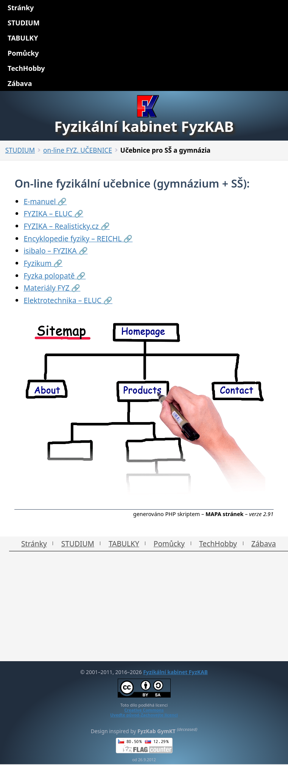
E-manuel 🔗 (45, 201)
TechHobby (218, 543)
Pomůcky (169, 543)
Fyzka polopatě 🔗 (54, 275)
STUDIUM (20, 150)
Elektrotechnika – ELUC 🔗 (67, 300)
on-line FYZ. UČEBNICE (77, 150)
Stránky (34, 543)
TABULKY (124, 543)
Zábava (263, 543)
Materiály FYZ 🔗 (51, 287)
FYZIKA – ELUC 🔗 (53, 213)
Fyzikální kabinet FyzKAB (175, 672)
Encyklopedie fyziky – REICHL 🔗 (77, 238)
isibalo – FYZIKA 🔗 (55, 250)
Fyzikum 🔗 (42, 263)
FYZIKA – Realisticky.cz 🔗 (66, 226)
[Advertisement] (144, 608)
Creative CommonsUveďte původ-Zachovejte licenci (144, 712)
